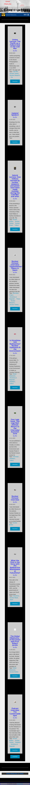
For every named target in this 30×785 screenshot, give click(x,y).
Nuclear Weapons (15, 75)
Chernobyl (16, 456)
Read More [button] (15, 81)
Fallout (17, 225)
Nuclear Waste (14, 597)
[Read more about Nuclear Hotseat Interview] (15, 490)
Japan (11, 599)
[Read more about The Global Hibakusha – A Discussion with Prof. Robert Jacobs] (15, 629)
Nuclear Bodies (14, 672)
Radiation (12, 381)
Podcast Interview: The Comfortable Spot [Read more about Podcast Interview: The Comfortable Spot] (15, 712)
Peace (18, 299)
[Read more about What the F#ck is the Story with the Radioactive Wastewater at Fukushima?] (15, 554)
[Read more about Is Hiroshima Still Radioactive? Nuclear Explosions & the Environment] (15, 334)
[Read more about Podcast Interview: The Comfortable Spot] (15, 701)
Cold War (15, 71)
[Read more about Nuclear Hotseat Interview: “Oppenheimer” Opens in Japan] (15, 255)
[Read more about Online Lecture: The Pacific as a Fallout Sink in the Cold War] (15, 33)
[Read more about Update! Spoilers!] (15, 107)
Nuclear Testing (14, 73)
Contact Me (20, 784)
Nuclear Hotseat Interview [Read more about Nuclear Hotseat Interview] (15, 498)
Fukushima (16, 596)
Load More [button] (14, 756)
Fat (12, 77)
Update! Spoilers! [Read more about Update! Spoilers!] (15, 114)
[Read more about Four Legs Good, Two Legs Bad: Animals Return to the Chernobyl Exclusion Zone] (15, 413)
